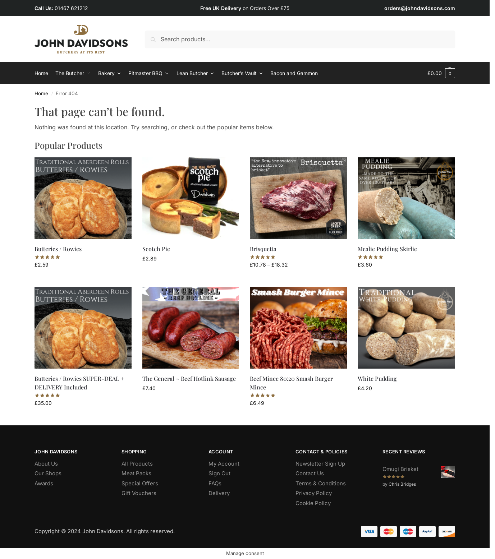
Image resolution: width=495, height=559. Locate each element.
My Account (223, 463)
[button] (441, 73)
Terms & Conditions (320, 483)
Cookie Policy (313, 503)
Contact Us (309, 473)
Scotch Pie (156, 249)
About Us (46, 463)
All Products (137, 463)
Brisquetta (263, 249)
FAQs (214, 483)
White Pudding (377, 378)
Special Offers (140, 483)
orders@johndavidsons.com (419, 8)
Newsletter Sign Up (320, 463)
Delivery (219, 493)
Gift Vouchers (139, 493)
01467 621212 (71, 8)
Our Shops (48, 473)
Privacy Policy (313, 493)
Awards (44, 483)
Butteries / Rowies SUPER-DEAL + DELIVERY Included (79, 383)
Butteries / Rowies (58, 249)
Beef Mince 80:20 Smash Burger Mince (291, 383)
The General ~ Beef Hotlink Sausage (189, 378)
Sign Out (219, 473)
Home (41, 93)
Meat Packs (136, 473)
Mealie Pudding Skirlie (387, 249)
